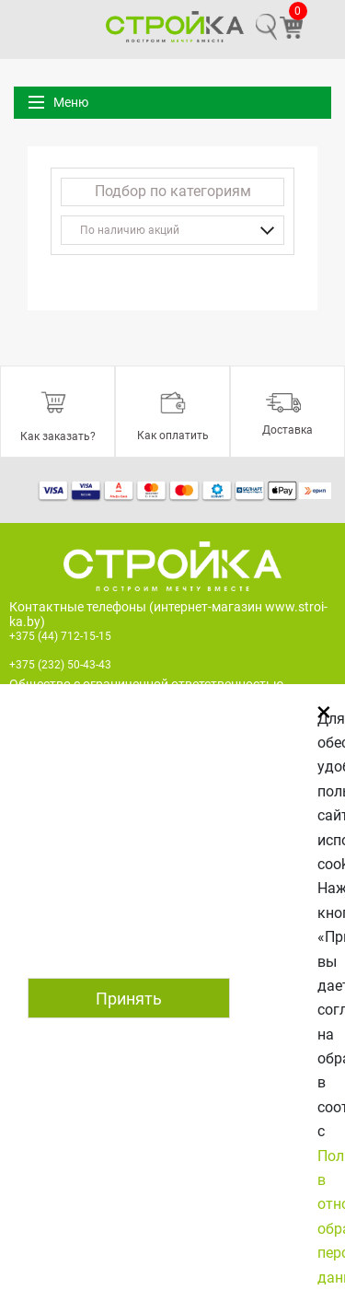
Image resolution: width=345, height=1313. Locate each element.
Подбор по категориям (173, 191)
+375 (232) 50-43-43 (60, 664)
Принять (129, 998)
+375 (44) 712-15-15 (60, 636)
